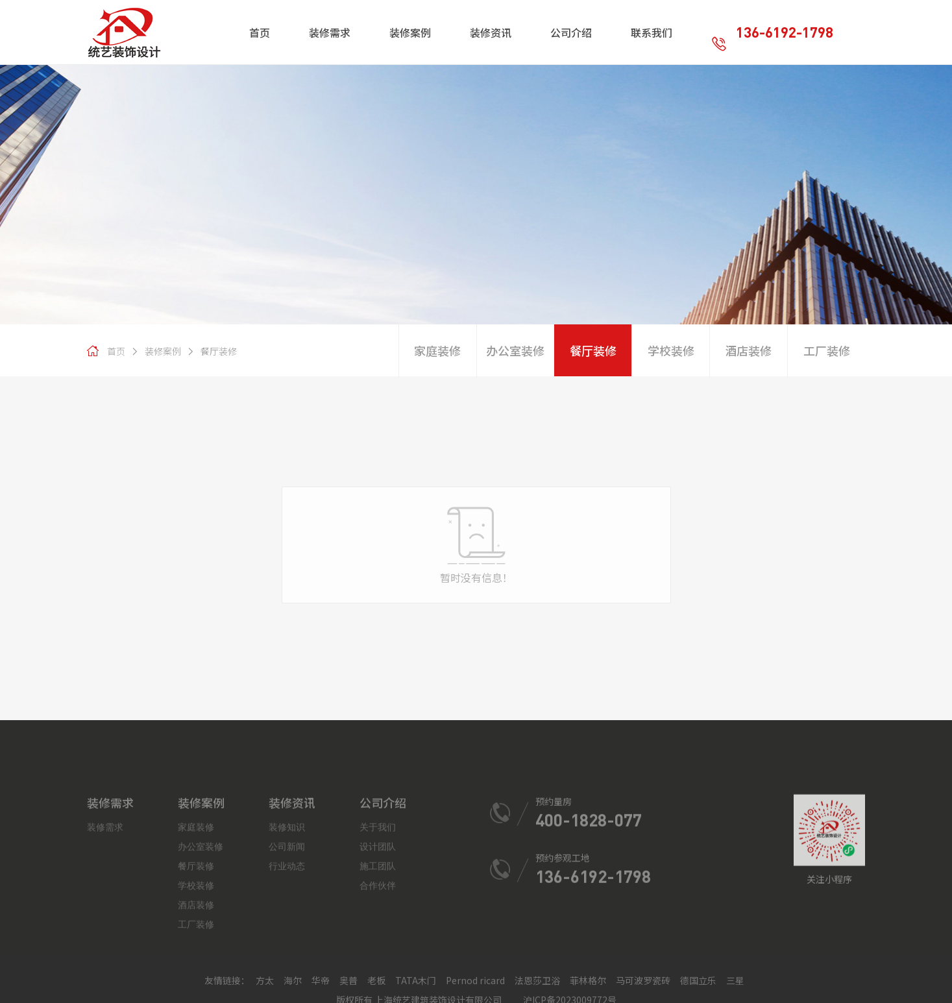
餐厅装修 (211, 350)
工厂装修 (826, 350)
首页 (116, 350)
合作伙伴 (378, 956)
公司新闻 (287, 917)
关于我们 (378, 897)
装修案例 (155, 350)
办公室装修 (515, 350)
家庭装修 (437, 350)
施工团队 (378, 936)
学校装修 (671, 350)
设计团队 (378, 917)
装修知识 (287, 897)
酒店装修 (748, 350)
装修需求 (105, 897)
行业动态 (287, 936)
